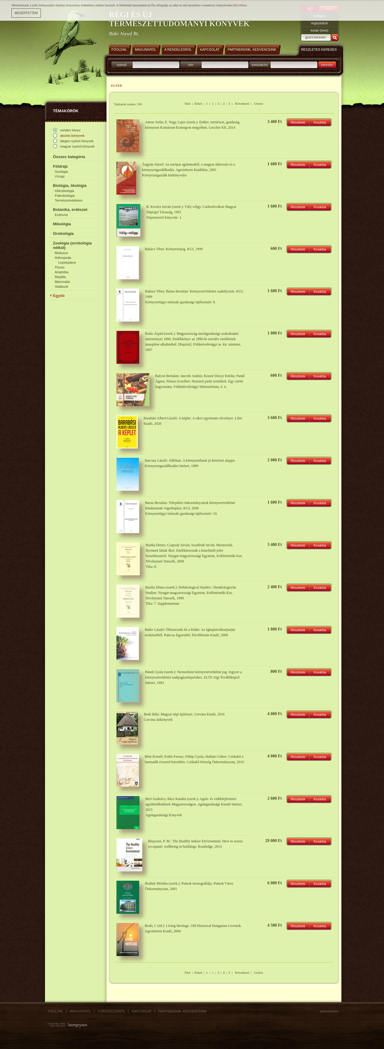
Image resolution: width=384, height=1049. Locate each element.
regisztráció (319, 23)
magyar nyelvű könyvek (77, 146)
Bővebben (240, 5)
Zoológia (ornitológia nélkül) (72, 245)
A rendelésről (111, 1011)
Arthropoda (63, 257)
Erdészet (61, 215)
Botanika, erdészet (70, 209)
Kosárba (320, 122)
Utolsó (258, 103)
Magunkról (80, 1011)
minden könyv (70, 130)
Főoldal (55, 1011)
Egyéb (59, 295)
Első (188, 103)
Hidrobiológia (64, 191)
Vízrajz (60, 176)
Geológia (61, 171)
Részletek (298, 122)
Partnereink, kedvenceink (182, 1011)
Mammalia (62, 281)
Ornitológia (63, 233)
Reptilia (60, 277)
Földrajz (60, 166)
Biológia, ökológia (70, 185)
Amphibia (62, 272)
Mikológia (62, 224)
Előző (198, 103)
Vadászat (61, 286)
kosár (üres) (319, 30)
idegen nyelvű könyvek (77, 141)
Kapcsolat (141, 1011)
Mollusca (61, 253)
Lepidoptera (67, 262)
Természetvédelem (68, 200)
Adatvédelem (329, 1011)
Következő (242, 103)
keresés (327, 65)
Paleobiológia (65, 195)
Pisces (59, 267)
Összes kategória (69, 156)
